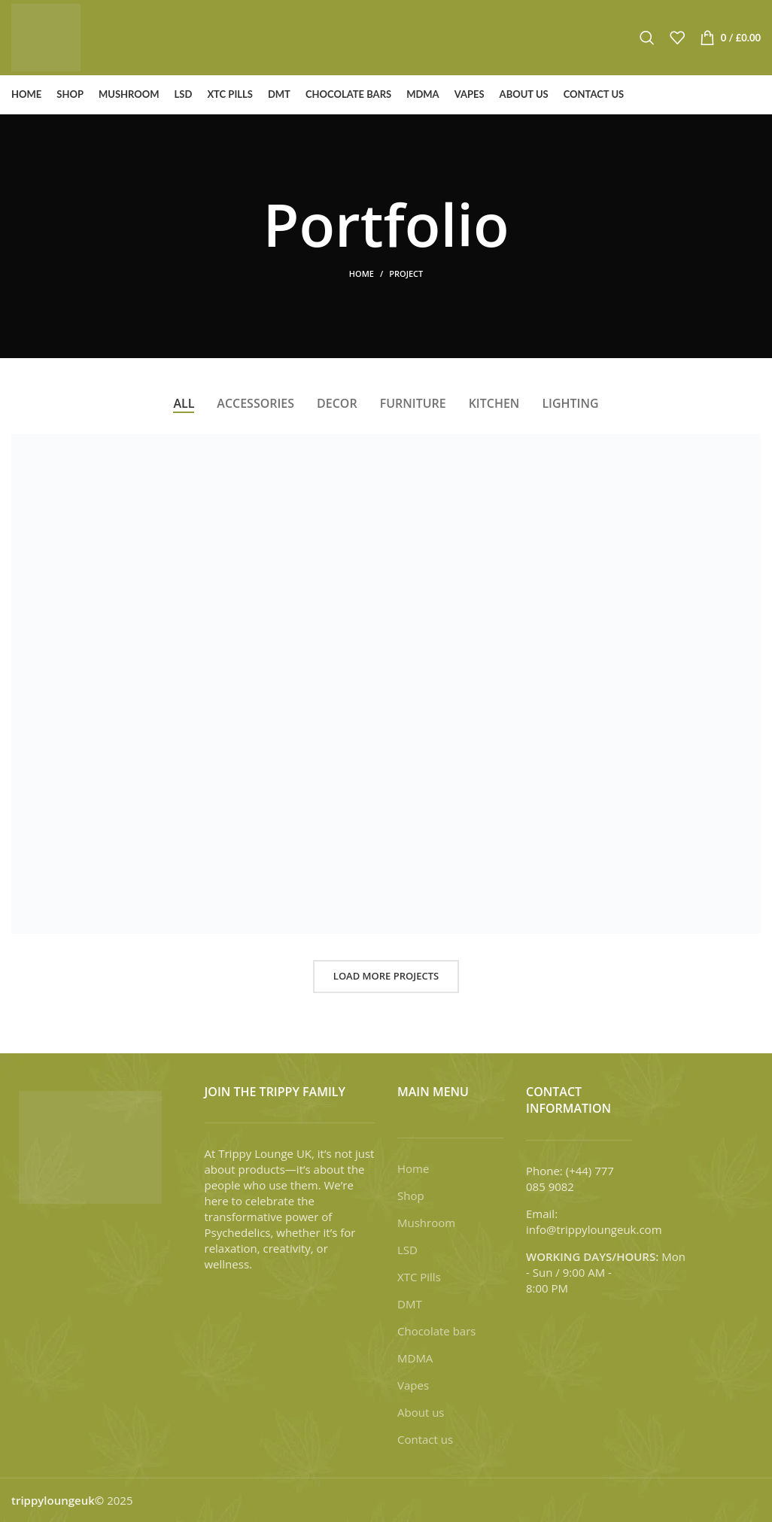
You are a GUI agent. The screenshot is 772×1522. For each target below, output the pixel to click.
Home (361, 273)
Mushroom (426, 1222)
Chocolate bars (436, 1330)
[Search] (647, 38)
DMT (409, 1303)
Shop (410, 1195)
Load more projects (386, 976)
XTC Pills (419, 1276)
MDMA (415, 1358)
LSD (407, 1249)
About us (420, 1412)
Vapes (413, 1385)
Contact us (425, 1439)
